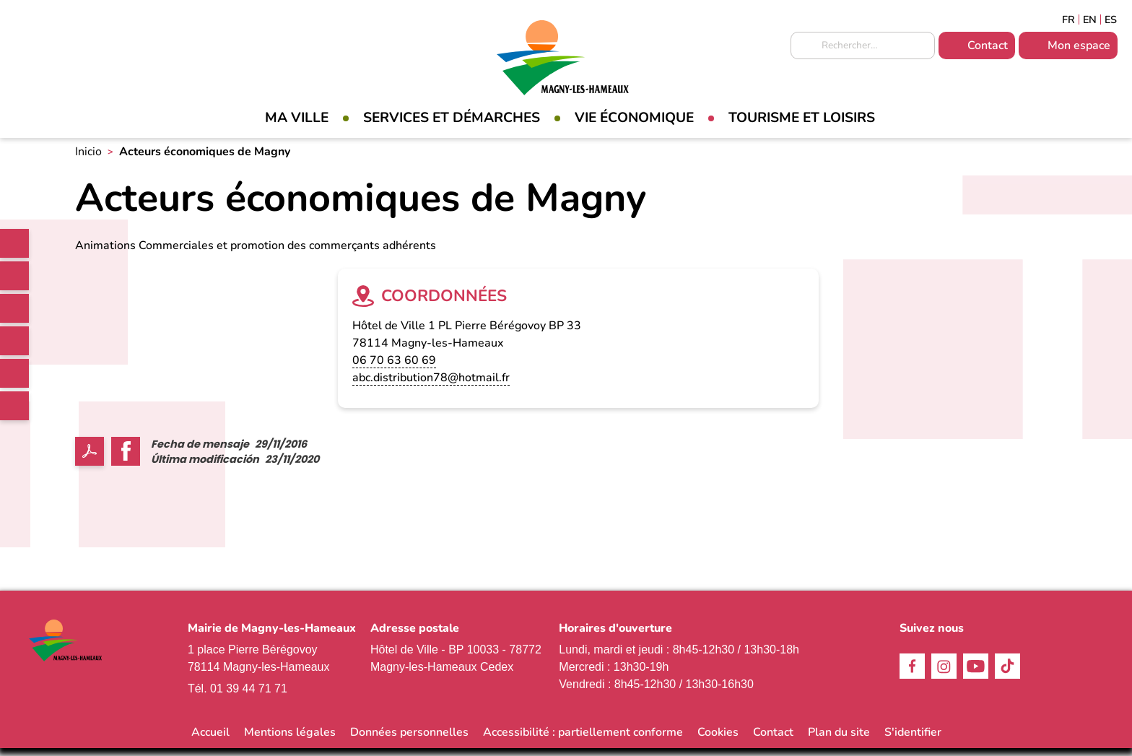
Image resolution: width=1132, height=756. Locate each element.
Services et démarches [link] (451, 117)
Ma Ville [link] (296, 117)
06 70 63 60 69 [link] (394, 367)
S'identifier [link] (912, 740)
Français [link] (1068, 19)
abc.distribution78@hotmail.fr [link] (431, 385)
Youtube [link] (14, 373)
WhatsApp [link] (14, 405)
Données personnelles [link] (409, 740)
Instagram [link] (14, 308)
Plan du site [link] (839, 740)
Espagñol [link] (1111, 19)
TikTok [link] (14, 340)
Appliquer (805, 46)
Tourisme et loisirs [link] (801, 117)
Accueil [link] (210, 740)
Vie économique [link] (634, 117)
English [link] (1090, 19)
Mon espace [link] (1079, 45)
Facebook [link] (14, 275)
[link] (14, 243)
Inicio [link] (88, 160)
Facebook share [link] (125, 458)
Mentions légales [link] (290, 740)
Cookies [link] (718, 740)
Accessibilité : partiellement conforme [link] (583, 740)
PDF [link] (89, 458)
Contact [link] (987, 45)
